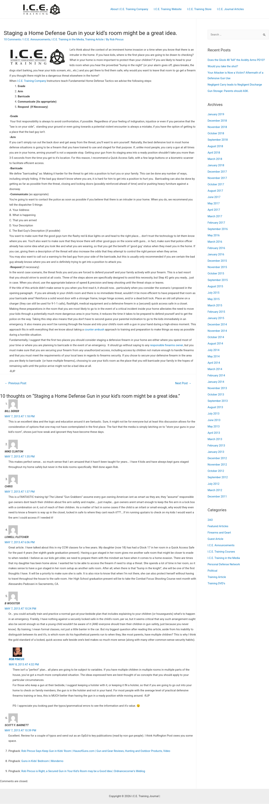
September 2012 (218, 473)
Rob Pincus (17, 659)
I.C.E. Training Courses (222, 547)
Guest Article (216, 534)
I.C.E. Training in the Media (69, 39)
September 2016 (218, 227)
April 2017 (214, 208)
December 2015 (217, 259)
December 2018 (217, 120)
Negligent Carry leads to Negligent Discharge (235, 84)
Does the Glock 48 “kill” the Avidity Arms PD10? (237, 60)
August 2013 (215, 404)
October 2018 (216, 132)
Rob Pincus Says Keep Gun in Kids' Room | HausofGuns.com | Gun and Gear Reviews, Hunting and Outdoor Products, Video (97, 751)
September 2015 (218, 278)
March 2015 (215, 303)
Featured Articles (218, 521)
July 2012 (214, 479)
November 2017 (217, 177)
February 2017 (216, 221)
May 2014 (214, 353)
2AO (210, 515)
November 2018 (217, 126)
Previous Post (16, 383)
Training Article (96, 39)
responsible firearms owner (167, 345)
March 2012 (215, 486)
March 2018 (215, 158)
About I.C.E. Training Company (129, 9)
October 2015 (216, 271)
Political (212, 566)
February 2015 (216, 309)
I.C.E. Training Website (168, 9)
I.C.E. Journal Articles (230, 9)
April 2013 (214, 429)
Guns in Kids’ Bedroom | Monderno (42, 761)
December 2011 (217, 492)
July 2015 (214, 290)
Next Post (183, 383)
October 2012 (216, 467)
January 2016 (216, 252)
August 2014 (215, 341)
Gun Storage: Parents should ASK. (229, 90)
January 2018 (216, 164)
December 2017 (217, 170)
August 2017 (215, 189)
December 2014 (217, 322)
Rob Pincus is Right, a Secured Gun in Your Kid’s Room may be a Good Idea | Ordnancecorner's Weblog (84, 771)
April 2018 (214, 152)
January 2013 (216, 448)
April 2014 (214, 359)
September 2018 (218, 139)
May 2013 (214, 423)
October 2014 (216, 334)
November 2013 (217, 385)
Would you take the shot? (223, 66)
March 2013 (215, 435)
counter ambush (94, 329)
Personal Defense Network (224, 559)
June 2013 (214, 416)
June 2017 (214, 196)
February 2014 (216, 372)
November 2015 (217, 265)
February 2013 (216, 441)
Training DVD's (216, 578)
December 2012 (217, 454)
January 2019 (216, 114)
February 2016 (216, 246)
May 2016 (214, 233)
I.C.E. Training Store (199, 9)
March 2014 (215, 366)
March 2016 (215, 240)
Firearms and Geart (219, 528)
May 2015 (214, 297)
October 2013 (216, 391)
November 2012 (217, 460)
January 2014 (216, 379)
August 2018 (215, 145)
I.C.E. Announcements (37, 39)
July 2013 (214, 410)
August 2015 (215, 284)
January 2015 (216, 315)
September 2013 (218, 397)
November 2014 (217, 328)
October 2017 (216, 183)
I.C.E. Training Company (32, 81)
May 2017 (214, 202)
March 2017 (215, 215)
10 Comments (12, 39)
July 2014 (214, 347)
